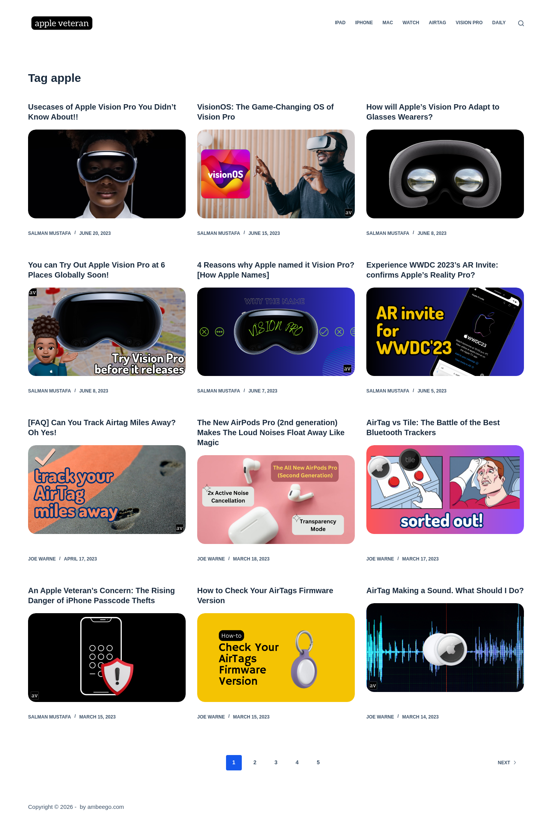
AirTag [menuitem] (437, 22)
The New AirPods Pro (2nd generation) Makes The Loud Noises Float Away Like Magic (270, 432)
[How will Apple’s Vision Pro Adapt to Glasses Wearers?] (445, 174)
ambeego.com (105, 806)
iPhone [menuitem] (364, 22)
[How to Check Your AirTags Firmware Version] (276, 657)
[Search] (521, 23)
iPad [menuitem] (340, 22)
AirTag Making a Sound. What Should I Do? (445, 590)
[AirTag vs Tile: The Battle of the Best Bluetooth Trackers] (445, 489)
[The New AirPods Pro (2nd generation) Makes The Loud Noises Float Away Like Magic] (276, 499)
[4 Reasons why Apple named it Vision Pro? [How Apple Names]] (276, 332)
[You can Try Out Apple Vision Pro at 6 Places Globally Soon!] (107, 332)
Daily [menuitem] (499, 22)
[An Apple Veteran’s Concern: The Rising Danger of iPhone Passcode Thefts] (107, 657)
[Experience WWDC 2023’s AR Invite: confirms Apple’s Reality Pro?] (445, 332)
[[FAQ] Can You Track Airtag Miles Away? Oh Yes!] (107, 489)
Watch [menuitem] (410, 22)
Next (507, 762)
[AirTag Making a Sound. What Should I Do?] (445, 647)
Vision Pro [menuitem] (469, 22)
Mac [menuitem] (387, 22)
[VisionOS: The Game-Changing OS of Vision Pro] (276, 174)
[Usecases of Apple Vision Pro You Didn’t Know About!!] (107, 174)
